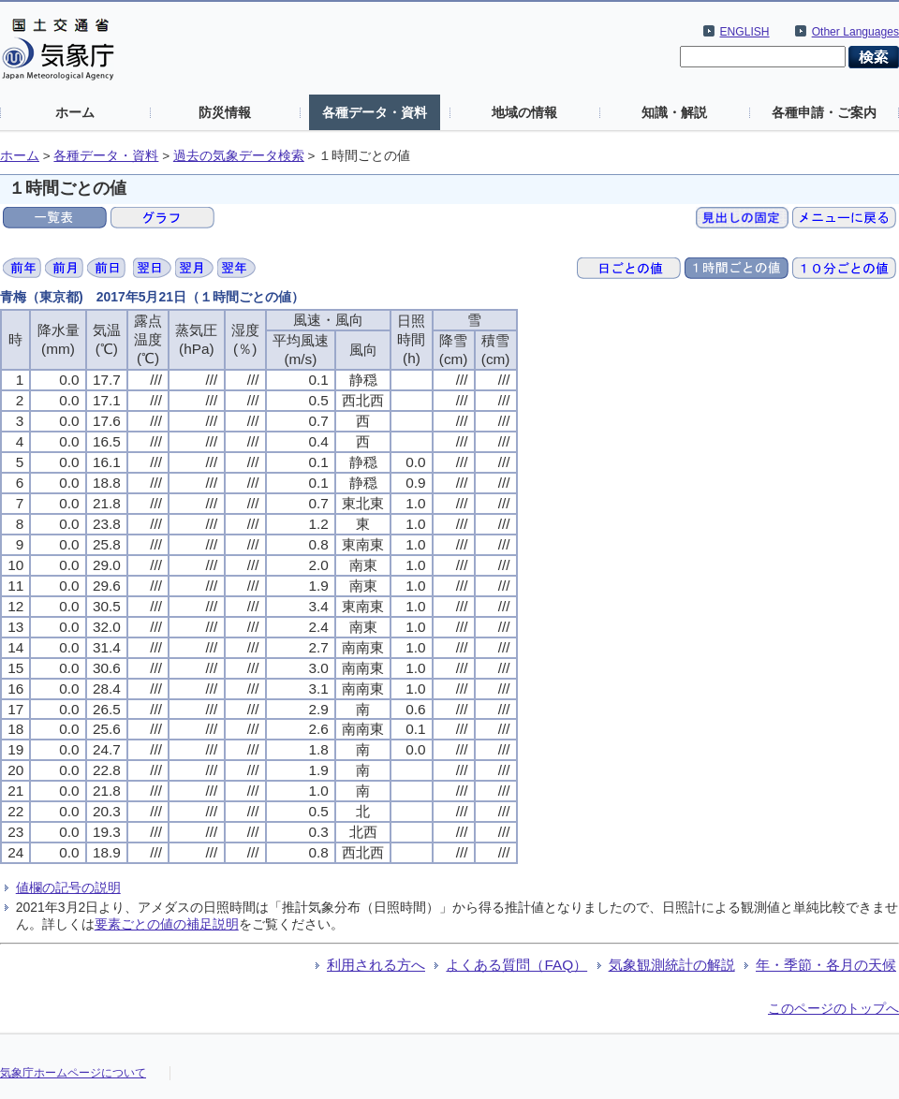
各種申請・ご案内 (824, 112)
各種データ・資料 (374, 112)
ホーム (75, 112)
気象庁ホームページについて (73, 1072)
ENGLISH (745, 31)
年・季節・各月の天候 (826, 965)
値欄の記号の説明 (68, 887)
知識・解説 (674, 112)
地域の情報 (524, 112)
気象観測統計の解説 (672, 965)
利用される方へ (376, 965)
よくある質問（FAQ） (516, 965)
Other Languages (855, 31)
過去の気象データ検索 (238, 156)
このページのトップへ (833, 1008)
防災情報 (225, 112)
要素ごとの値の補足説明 (167, 923)
